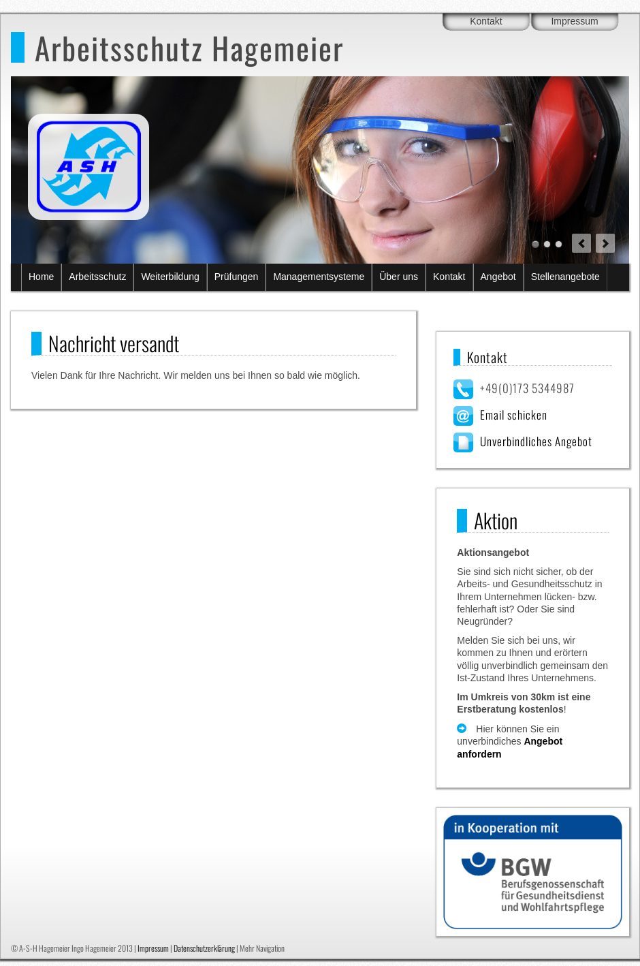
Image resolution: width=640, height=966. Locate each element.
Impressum (574, 21)
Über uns (398, 276)
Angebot (498, 276)
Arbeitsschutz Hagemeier (189, 47)
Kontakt (486, 21)
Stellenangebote (565, 276)
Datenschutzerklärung (204, 948)
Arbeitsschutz (97, 276)
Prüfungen (236, 276)
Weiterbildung (170, 276)
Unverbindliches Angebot (536, 441)
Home (41, 276)
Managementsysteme (318, 276)
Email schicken (513, 414)
